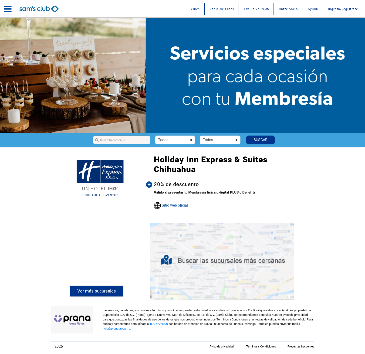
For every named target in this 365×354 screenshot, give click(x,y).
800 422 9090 (159, 324)
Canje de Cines (222, 9)
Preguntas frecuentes (300, 346)
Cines (195, 9)
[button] (226, 184)
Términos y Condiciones (261, 346)
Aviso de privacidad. (222, 346)
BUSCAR (260, 140)
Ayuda (313, 9)
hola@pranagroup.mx (117, 328)
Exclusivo (256, 9)
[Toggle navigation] (7, 9)
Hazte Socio (288, 9)
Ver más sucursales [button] (96, 291)
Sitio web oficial (175, 205)
